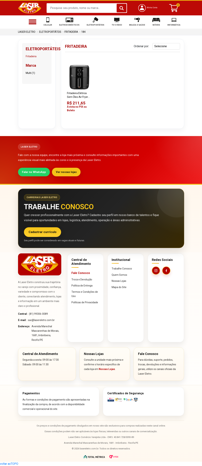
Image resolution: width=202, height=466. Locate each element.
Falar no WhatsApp (34, 172)
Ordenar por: (141, 46)
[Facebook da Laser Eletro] (166, 270)
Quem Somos (119, 274)
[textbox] (87, 8)
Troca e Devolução (81, 279)
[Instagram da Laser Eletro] (156, 270)
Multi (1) (30, 73)
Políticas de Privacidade (84, 302)
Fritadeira (71, 31)
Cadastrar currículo (42, 232)
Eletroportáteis (50, 31)
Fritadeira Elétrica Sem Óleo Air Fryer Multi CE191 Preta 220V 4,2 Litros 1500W (77, 95)
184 (83, 31)
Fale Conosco (80, 273)
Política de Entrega (82, 285)
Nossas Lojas (119, 280)
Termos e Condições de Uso (84, 294)
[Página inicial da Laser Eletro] (39, 264)
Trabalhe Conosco (122, 268)
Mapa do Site (119, 287)
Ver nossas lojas (66, 172)
